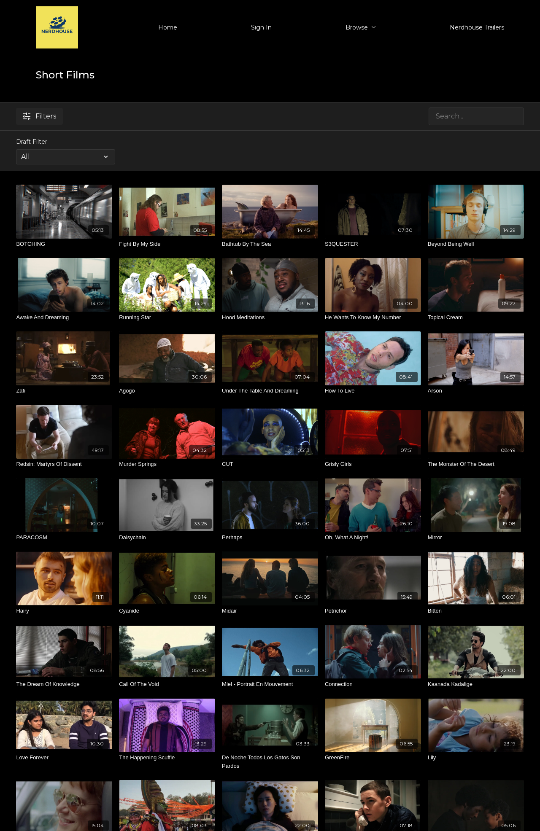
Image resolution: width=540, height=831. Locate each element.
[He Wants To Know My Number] (373, 317)
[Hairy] (64, 611)
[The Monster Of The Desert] (476, 464)
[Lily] (476, 757)
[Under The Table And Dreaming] (270, 391)
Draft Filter (31, 141)
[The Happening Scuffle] (167, 757)
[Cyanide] (167, 611)
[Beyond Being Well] (476, 244)
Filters (39, 116)
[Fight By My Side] (167, 244)
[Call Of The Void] (167, 684)
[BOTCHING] (64, 244)
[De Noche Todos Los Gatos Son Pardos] (270, 761)
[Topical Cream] (476, 317)
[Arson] (476, 391)
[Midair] (270, 611)
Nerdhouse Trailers (477, 27)
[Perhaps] (270, 537)
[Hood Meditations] (270, 317)
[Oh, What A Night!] (373, 537)
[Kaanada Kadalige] (476, 684)
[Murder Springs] (167, 464)
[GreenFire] (373, 757)
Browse (361, 27)
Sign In (261, 27)
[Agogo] (167, 391)
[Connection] (373, 684)
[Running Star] (167, 317)
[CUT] (270, 464)
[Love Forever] (64, 757)
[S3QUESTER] (373, 244)
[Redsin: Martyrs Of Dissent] (64, 464)
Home (167, 27)
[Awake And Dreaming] (64, 317)
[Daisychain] (167, 537)
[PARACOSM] (64, 537)
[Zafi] (64, 391)
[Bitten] (476, 611)
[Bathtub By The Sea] (270, 244)
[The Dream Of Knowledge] (64, 684)
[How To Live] (373, 391)
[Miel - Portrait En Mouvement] (270, 684)
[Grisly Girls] (373, 464)
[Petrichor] (373, 611)
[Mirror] (476, 537)
